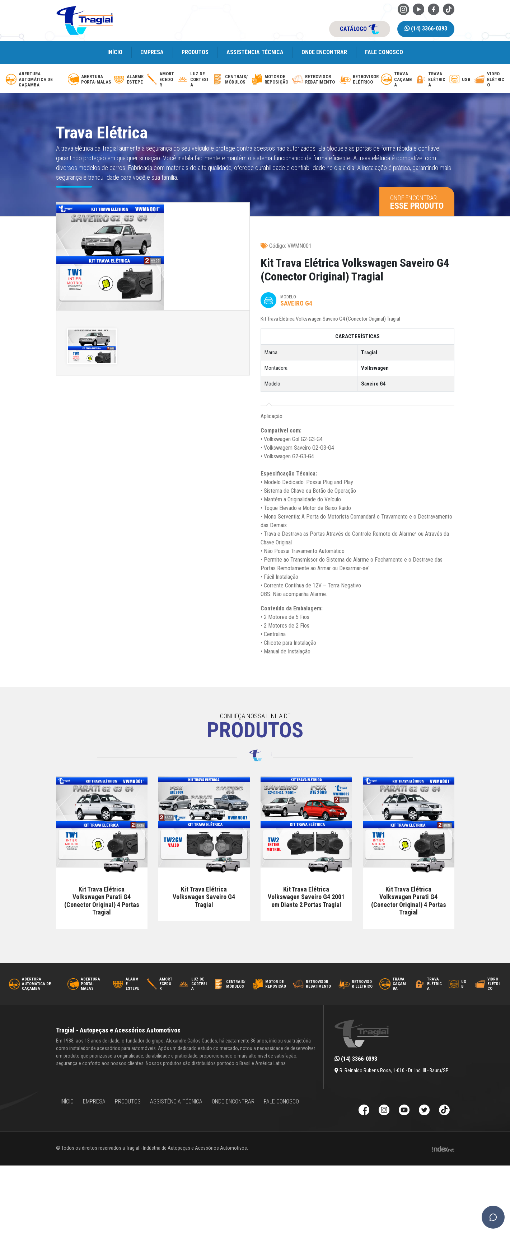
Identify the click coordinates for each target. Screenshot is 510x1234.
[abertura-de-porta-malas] (90, 79)
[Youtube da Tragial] (418, 8)
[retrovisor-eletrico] (359, 79)
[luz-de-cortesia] (193, 79)
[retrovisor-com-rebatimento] (315, 79)
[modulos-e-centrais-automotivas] (230, 79)
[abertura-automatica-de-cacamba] (35, 79)
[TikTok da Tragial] (448, 8)
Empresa (152, 52)
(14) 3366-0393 (425, 28)
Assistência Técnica (255, 52)
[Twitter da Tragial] (424, 1110)
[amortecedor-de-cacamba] (160, 79)
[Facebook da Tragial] (433, 8)
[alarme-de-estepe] (129, 79)
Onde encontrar (324, 52)
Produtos (195, 52)
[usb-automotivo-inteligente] (460, 79)
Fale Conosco (384, 52)
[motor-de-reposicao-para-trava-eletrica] (270, 79)
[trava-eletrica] (431, 79)
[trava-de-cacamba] (397, 79)
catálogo (359, 29)
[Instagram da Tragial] (403, 8)
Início (114, 52)
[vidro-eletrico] (489, 79)
